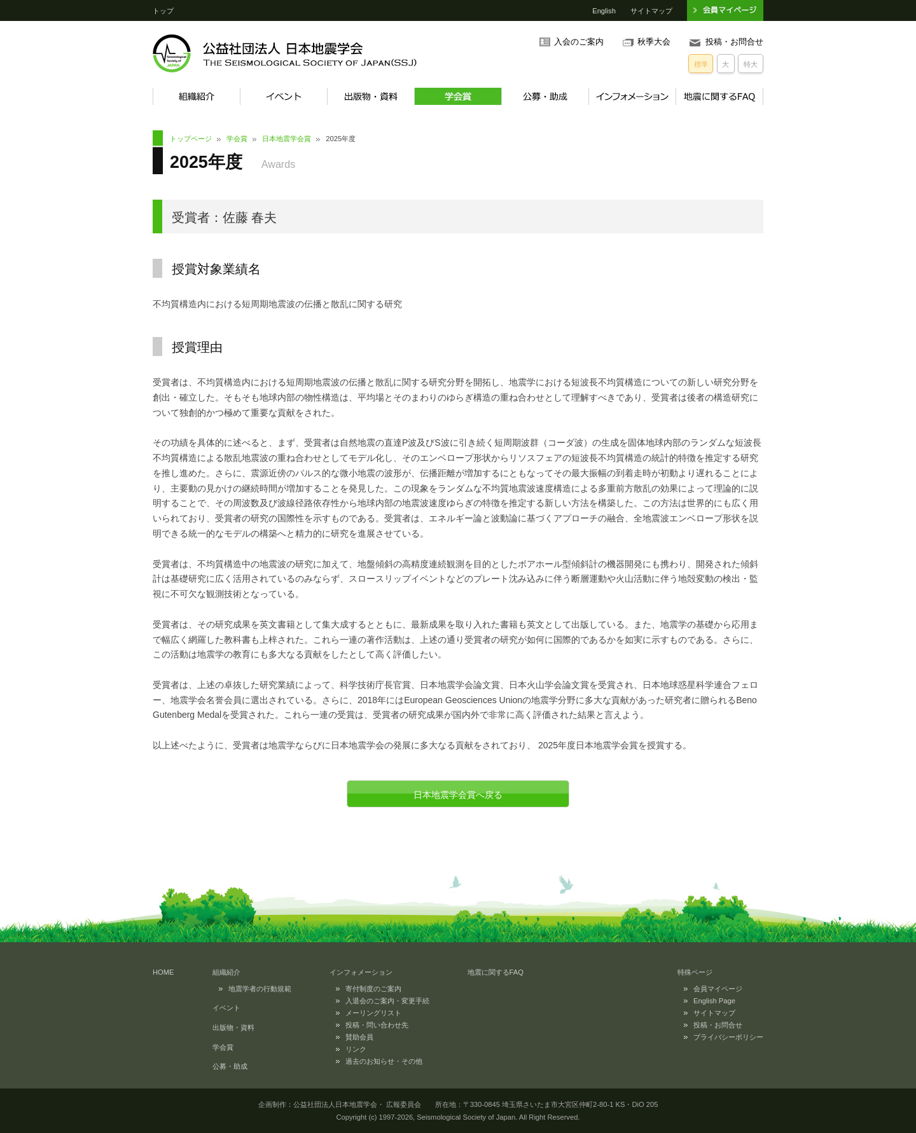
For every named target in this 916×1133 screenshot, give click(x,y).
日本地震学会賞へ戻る (458, 795)
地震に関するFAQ (719, 96)
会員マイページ (717, 988)
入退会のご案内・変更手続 (387, 1001)
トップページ (191, 138)
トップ (163, 11)
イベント (283, 96)
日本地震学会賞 (286, 138)
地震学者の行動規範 (259, 988)
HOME (163, 972)
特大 (751, 64)
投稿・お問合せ (734, 42)
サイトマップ (651, 11)
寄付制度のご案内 (373, 988)
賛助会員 (359, 1037)
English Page (714, 1001)
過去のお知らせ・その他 (383, 1061)
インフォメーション (632, 96)
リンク (355, 1049)
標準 (701, 64)
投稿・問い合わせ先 (376, 1025)
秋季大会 (653, 42)
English (604, 11)
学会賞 (457, 96)
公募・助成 (544, 96)
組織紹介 (196, 96)
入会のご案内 (579, 42)
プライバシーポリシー (728, 1037)
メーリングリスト (373, 1013)
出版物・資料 (370, 96)
